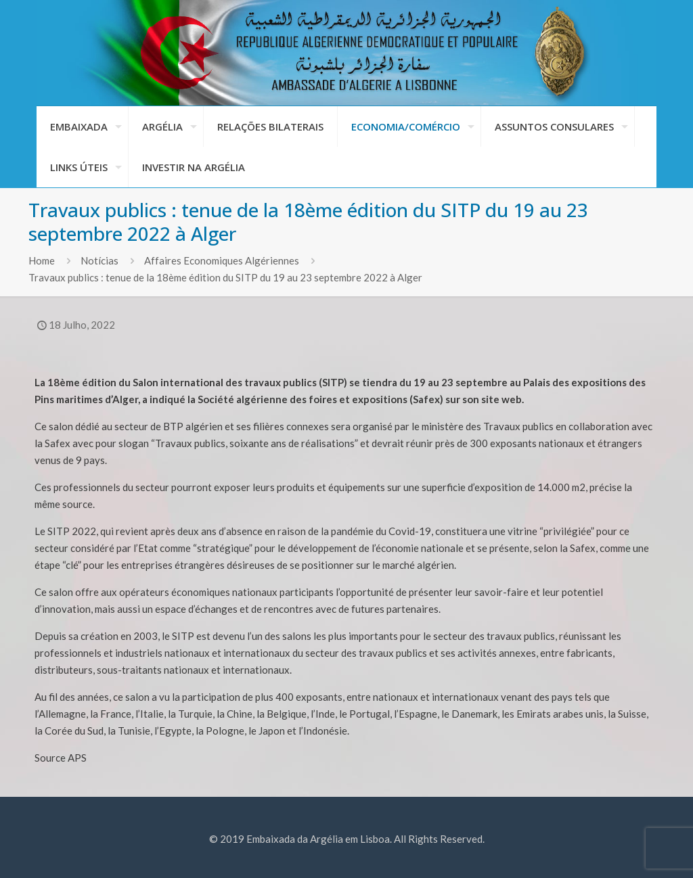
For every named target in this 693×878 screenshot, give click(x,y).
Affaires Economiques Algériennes (221, 260)
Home (41, 260)
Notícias (99, 260)
